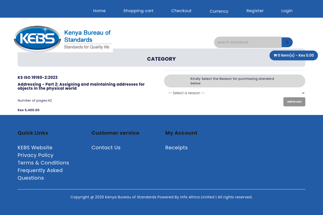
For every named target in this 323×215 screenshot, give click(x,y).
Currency (219, 11)
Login (287, 11)
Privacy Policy (35, 155)
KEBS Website (35, 147)
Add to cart (294, 102)
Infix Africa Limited (198, 197)
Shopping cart (138, 11)
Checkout (181, 11)
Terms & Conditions (43, 162)
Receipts (176, 147)
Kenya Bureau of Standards (131, 197)
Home (99, 11)
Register (255, 11)
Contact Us (106, 147)
